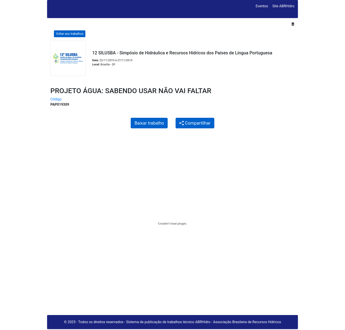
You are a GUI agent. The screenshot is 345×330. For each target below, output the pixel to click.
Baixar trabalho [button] (149, 123)
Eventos (262, 6)
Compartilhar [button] (194, 123)
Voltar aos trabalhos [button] (69, 33)
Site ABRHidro (283, 6)
